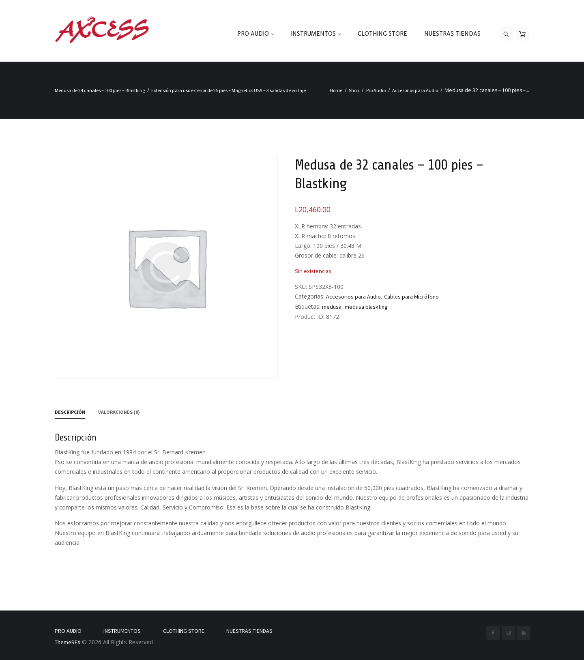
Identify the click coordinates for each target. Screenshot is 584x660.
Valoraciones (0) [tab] (119, 412)
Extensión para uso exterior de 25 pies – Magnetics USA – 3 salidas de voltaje (228, 90)
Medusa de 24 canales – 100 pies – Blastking (100, 90)
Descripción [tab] (70, 412)
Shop (354, 90)
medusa (331, 306)
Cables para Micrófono (411, 296)
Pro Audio (376, 90)
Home (336, 90)
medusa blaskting (366, 306)
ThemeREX (67, 642)
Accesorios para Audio (415, 90)
